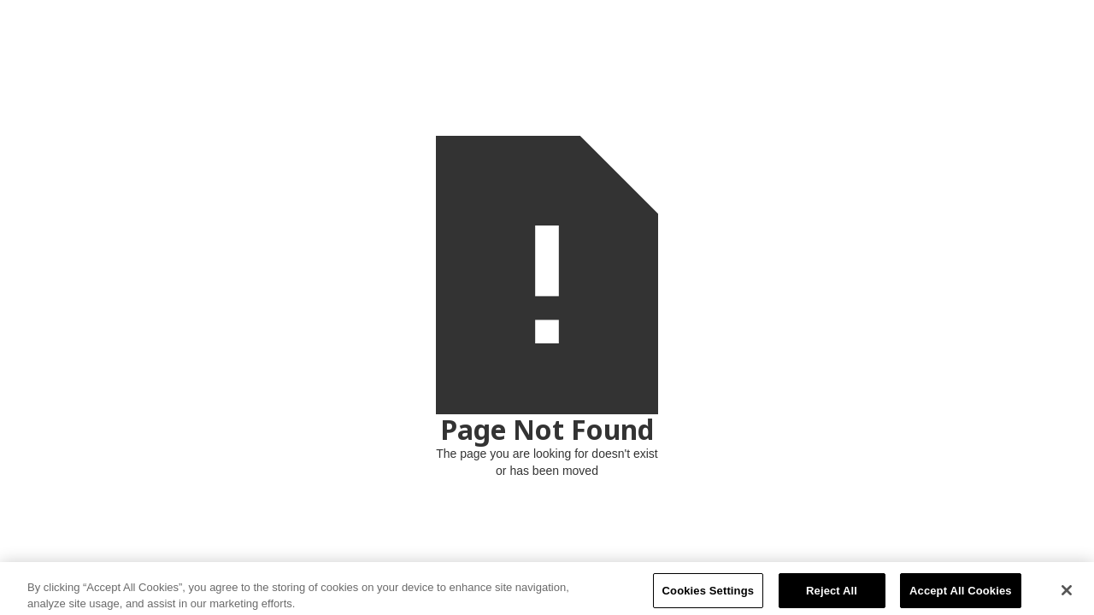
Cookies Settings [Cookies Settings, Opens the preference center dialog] (708, 594)
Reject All (831, 594)
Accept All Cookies (960, 594)
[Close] (1066, 594)
